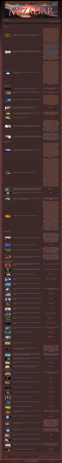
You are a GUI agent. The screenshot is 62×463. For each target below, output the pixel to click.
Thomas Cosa (45, 184)
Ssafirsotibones (49, 182)
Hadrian (47, 32)
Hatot (50, 147)
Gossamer (53, 48)
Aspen (49, 254)
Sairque (49, 153)
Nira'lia (55, 176)
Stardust (53, 258)
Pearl (54, 177)
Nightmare (49, 53)
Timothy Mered (53, 40)
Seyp (46, 154)
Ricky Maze (45, 179)
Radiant (51, 54)
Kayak (49, 49)
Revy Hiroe (56, 178)
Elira (54, 209)
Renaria (50, 129)
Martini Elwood (55, 75)
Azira (50, 162)
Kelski (55, 34)
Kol (55, 72)
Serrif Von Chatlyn (56, 153)
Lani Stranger (48, 100)
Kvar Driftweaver (53, 218)
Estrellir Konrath (50, 67)
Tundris (54, 155)
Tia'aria (48, 81)
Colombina (50, 366)
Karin (47, 126)
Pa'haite (46, 128)
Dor (55, 65)
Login (59, 21)
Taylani (48, 259)
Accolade (48, 43)
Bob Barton (47, 234)
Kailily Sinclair (54, 215)
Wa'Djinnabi (54, 103)
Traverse (49, 57)
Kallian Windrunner (48, 216)
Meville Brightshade (49, 52)
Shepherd (44, 56)
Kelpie (54, 149)
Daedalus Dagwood (49, 122)
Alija (43, 160)
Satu (47, 38)
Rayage (48, 77)
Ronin (55, 129)
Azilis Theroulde (46, 346)
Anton (52, 63)
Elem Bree (55, 66)
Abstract (45, 43)
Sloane (47, 181)
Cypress (44, 122)
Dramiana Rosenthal (55, 145)
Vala (54, 114)
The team (40, 456)
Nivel (53, 222)
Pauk (45, 37)
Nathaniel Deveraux (48, 423)
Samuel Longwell (51, 180)
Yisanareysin (53, 186)
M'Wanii (46, 349)
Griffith (57, 135)
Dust (43, 208)
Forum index (6, 19)
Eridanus (57, 31)
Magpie (50, 51)
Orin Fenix (53, 36)
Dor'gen (51, 410)
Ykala (57, 156)
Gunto (53, 68)
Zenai (55, 445)
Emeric (49, 123)
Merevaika (51, 76)
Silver (58, 349)
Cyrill (57, 134)
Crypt (55, 165)
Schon (52, 226)
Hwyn (55, 32)
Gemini (48, 211)
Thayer (50, 130)
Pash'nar (56, 36)
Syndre (45, 40)
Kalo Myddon (50, 99)
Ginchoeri (57, 428)
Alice (57, 43)
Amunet (54, 161)
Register (56, 21)
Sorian (57, 113)
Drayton (58, 65)
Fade (56, 353)
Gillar (50, 48)
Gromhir (47, 112)
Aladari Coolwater (54, 201)
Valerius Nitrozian (45, 82)
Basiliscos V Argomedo (51, 133)
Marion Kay (45, 75)
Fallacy (52, 47)
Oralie (55, 102)
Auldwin (49, 443)
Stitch (55, 39)
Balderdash (56, 144)
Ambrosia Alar (45, 44)
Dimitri (55, 30)
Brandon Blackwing (50, 163)
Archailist (49, 204)
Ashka (50, 29)
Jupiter (50, 256)
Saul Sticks (48, 226)
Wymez (51, 229)
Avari (48, 64)
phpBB (30, 461)
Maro (58, 219)
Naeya (50, 113)
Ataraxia (45, 133)
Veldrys (49, 445)
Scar (48, 55)
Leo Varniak (56, 73)
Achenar (49, 120)
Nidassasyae (52, 349)
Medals (51, 21)
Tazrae (48, 103)
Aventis (53, 29)
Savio (58, 129)
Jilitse (44, 34)
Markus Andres (45, 151)
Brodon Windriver (52, 205)
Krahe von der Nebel (52, 217)
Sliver (48, 80)
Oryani (51, 298)
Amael (54, 62)
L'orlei (50, 74)
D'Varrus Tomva (55, 97)
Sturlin (49, 227)
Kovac (44, 174)
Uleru (48, 131)
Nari (52, 113)
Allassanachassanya (46, 62)
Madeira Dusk (46, 51)
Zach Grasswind (52, 104)
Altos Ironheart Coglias (47, 203)
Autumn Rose (49, 96)
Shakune (50, 55)
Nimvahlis (53, 151)
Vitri (44, 229)
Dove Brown (50, 92)
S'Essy (45, 183)
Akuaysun (52, 143)
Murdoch (49, 151)
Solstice (50, 56)
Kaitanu (47, 71)
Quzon (57, 102)
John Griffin (55, 136)
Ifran (50, 112)
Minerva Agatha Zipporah (48, 238)
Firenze (44, 32)
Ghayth (48, 125)
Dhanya (53, 30)
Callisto (48, 134)
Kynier (44, 50)
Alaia (49, 28)
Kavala (47, 72)
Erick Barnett (51, 210)
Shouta (57, 226)
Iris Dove (48, 136)
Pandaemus (46, 424)
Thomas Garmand (46, 228)
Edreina (49, 31)
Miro (51, 176)
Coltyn (58, 46)
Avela (53, 327)
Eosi (47, 67)
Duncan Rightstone (49, 97)
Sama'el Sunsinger (55, 78)
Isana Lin (50, 70)
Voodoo (52, 59)
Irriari (49, 33)
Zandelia (52, 445)
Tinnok (50, 81)
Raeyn (47, 37)
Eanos (46, 31)
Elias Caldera (53, 31)
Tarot (57, 80)
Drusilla (44, 66)
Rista (53, 129)
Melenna (47, 76)
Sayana (49, 38)
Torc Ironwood (51, 114)
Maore (58, 74)
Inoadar (55, 69)
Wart (57, 259)
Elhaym (57, 122)
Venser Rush (56, 58)
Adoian (45, 95)
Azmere (52, 162)
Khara (49, 173)
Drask (56, 207)
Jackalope (46, 49)
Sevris (44, 154)
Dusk (45, 146)
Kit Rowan (53, 72)
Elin (52, 209)
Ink (56, 48)
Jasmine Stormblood (55, 170)
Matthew (53, 51)
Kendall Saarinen (46, 150)
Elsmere (56, 209)
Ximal (49, 186)
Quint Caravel (50, 424)
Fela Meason (54, 255)
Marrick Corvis (50, 75)
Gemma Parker (51, 211)
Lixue (52, 50)
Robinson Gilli (45, 225)
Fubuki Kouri (55, 146)
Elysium (46, 123)
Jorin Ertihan (47, 171)
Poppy (58, 128)
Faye (47, 98)
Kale (50, 148)
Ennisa (45, 98)
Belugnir (57, 162)
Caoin (57, 443)
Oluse (44, 36)
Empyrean (48, 146)
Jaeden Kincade (56, 33)
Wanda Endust (52, 131)
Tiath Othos (51, 228)
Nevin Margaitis (49, 222)
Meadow (44, 52)
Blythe (45, 163)
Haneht (44, 69)
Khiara (54, 126)
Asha (57, 63)
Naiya (53, 176)
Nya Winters (57, 151)
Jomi (44, 71)
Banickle (54, 45)
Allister (51, 62)
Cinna (55, 46)
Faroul (44, 68)
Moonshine (49, 138)
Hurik (49, 69)
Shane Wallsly (55, 55)
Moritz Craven (55, 101)
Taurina (49, 40)
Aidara (47, 28)
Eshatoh (44, 112)
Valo (43, 185)
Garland (57, 235)
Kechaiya (45, 411)
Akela (49, 143)
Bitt (48, 205)
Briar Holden (55, 64)
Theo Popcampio (55, 183)
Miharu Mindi (50, 220)
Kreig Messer (45, 35)
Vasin (51, 103)
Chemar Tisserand (46, 30)
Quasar (47, 129)
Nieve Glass (48, 102)
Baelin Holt (56, 29)
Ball (52, 45)
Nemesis (57, 52)
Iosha (46, 33)
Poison (48, 54)
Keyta (53, 137)
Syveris (55, 263)
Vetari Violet (52, 293)
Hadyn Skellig (51, 32)
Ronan (50, 179)
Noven (55, 411)
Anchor (49, 44)
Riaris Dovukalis (56, 77)
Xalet (45, 186)
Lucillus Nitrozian (46, 74)
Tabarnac (54, 56)
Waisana (53, 185)
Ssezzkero (51, 39)
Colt (50, 30)
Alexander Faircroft (55, 159)
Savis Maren (56, 180)
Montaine (51, 221)
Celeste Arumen (53, 164)
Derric (51, 353)
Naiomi (44, 102)
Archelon (56, 44)
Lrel (46, 219)
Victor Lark (45, 83)
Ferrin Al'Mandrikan (48, 124)
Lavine (44, 127)
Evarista (53, 322)
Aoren (58, 28)
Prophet (44, 129)
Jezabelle (54, 214)
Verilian (44, 59)
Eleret (47, 209)
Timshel (46, 57)
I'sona (52, 33)
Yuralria (56, 355)
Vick (58, 82)
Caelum (57, 45)
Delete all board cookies (47, 456)
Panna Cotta (49, 152)
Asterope (45, 64)
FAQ (53, 21)
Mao (55, 35)
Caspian (48, 164)
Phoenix (44, 54)
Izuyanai (44, 170)
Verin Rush (48, 59)
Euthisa (57, 123)
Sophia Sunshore (46, 39)
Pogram (54, 138)
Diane (51, 145)
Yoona (58, 83)
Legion (47, 50)
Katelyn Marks (50, 172)
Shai (51, 38)
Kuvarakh (51, 174)
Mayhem (56, 51)
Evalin (47, 47)
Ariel (46, 254)
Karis (52, 216)
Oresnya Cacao (48, 36)
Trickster (57, 130)
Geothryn (56, 211)
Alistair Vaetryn (49, 202)
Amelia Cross (50, 161)
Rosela (55, 37)
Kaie (46, 34)
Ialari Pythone (53, 98)
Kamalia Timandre (48, 137)
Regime (54, 54)
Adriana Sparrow (45, 88)
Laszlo (48, 35)
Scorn (49, 293)
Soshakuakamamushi (52, 181)
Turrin (51, 184)
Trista (53, 81)
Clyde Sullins (45, 207)
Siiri (56, 38)
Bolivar (54, 419)
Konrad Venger (55, 173)
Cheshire (52, 46)
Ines (53, 69)
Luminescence (56, 50)
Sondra (50, 80)
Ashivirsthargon (46, 29)
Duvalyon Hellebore (49, 66)
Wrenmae (55, 59)
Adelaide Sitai (45, 158)
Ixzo (58, 70)
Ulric (54, 41)
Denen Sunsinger (51, 65)
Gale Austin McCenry (55, 92)
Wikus (56, 278)
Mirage (54, 52)
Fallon (55, 47)
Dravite (47, 166)
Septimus (46, 355)
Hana (44, 136)
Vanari (50, 58)
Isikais (52, 112)
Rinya (53, 37)
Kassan (49, 149)
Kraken (51, 49)
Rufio (56, 179)
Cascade (48, 46)
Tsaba (55, 81)
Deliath (53, 207)
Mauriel (44, 76)
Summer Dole (50, 350)
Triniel (49, 351)
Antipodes (53, 44)
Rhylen (56, 224)
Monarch (48, 221)
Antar (47, 443)
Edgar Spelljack (56, 208)
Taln (47, 40)
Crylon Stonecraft (45, 65)
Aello (45, 61)
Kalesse (53, 148)
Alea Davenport (53, 43)
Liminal (50, 50)
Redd (51, 224)
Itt (50, 33)
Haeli (48, 147)
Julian (45, 126)
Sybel (57, 39)
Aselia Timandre (51, 144)
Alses (55, 28)
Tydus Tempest (50, 41)
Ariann (44, 45)
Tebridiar (49, 355)
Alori (48, 160)
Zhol (56, 186)
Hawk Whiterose (51, 212)
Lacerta (57, 174)
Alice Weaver (56, 61)
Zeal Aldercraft (55, 229)
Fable (50, 47)
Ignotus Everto (45, 169)
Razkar (50, 37)
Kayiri (50, 354)
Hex (54, 125)
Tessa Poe (56, 227)
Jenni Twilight (51, 288)
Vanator (52, 58)
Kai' (58, 215)
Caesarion (45, 46)
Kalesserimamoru (52, 71)
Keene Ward (52, 34)
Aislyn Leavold (50, 61)
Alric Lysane (48, 95)
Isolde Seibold (54, 70)
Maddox (55, 137)
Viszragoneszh (49, 83)
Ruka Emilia (54, 225)
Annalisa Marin (48, 63)
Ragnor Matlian (49, 223)
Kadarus (44, 113)
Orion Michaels (48, 177)
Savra (46, 79)
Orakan (52, 102)
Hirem (47, 69)
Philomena (45, 77)
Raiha (53, 152)
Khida (58, 34)
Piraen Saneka (53, 128)
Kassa (55, 216)
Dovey (45, 97)
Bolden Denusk (56, 254)
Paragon (44, 239)
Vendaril (55, 82)
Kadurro (48, 215)
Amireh (47, 144)
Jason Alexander (49, 214)
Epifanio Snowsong (51, 336)
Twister (56, 57)
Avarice (46, 45)
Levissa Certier (48, 127)
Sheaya (55, 349)
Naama (44, 257)
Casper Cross (57, 206)
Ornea (52, 177)
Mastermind (45, 138)
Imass (51, 69)
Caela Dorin (56, 163)
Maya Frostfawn (50, 101)
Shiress (54, 38)
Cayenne (45, 347)
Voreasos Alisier (49, 156)
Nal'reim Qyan (56, 221)
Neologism (45, 53)
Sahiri (51, 78)
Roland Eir (45, 78)
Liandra (51, 35)
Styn (51, 227)
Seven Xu (49, 79)
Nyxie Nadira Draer (55, 53)
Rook (51, 225)
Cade (57, 205)
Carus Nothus (52, 206)
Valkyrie (46, 58)
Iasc (46, 136)
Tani (53, 227)
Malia (54, 35)
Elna (43, 123)
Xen (47, 186)
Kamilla (48, 34)
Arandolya (56, 121)
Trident (53, 57)
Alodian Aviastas (53, 345)
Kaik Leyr (53, 171)
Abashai (44, 28)
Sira (58, 38)
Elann (45, 209)
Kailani (57, 171)
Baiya (57, 96)
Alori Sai (52, 28)
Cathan (51, 134)
